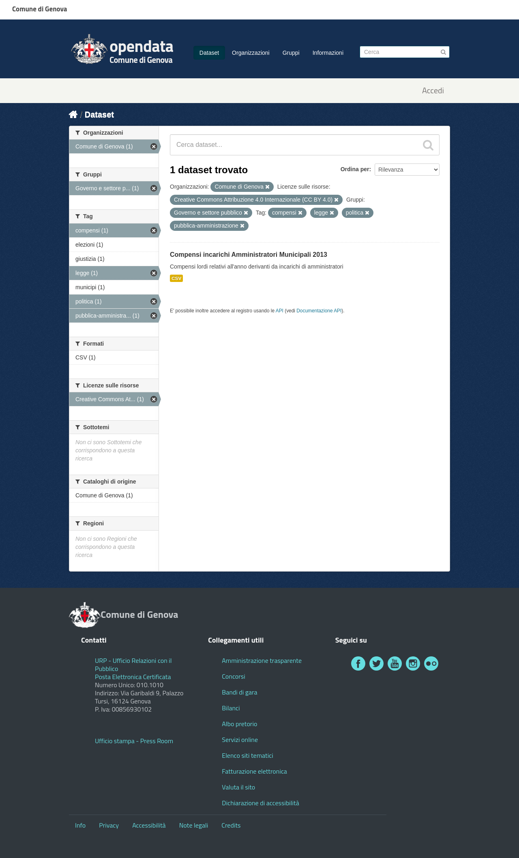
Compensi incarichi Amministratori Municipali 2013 (248, 254)
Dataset (209, 52)
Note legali (193, 825)
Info (80, 825)
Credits (230, 825)
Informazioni (328, 52)
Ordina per (355, 169)
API (279, 311)
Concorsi (233, 676)
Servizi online (240, 739)
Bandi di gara (239, 692)
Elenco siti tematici (247, 755)
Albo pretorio (239, 724)
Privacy (109, 825)
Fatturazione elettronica (254, 771)
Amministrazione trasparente (262, 660)
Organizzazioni (251, 52)
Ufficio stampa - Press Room (134, 741)
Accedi (433, 91)
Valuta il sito (238, 787)
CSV (176, 278)
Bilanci (231, 708)
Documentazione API (318, 311)
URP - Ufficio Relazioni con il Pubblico (133, 664)
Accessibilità (148, 825)
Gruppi (291, 52)
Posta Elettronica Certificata (133, 677)
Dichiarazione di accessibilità (260, 803)
